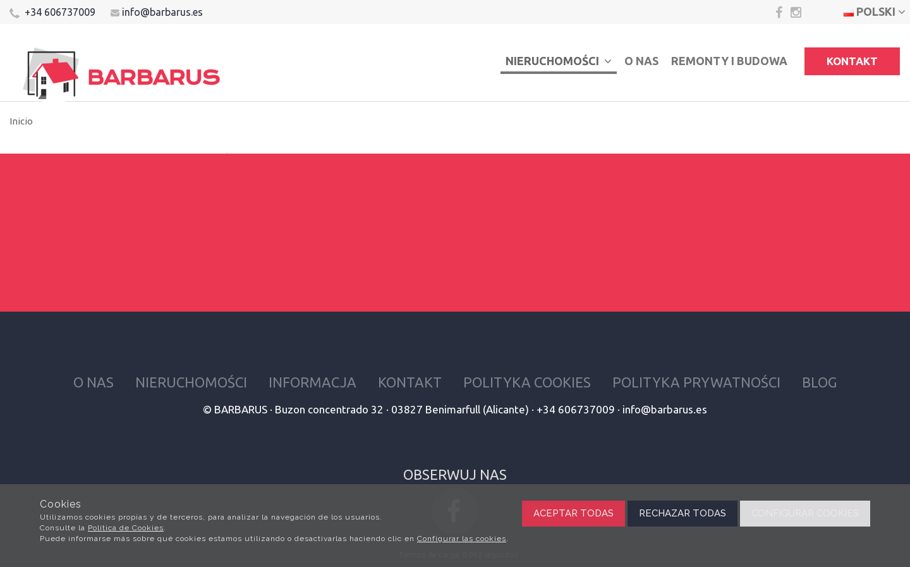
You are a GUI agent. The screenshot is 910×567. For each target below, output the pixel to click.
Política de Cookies (126, 527)
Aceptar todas (573, 513)
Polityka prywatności (696, 382)
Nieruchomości (559, 60)
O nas (641, 60)
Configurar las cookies (461, 538)
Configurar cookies (805, 513)
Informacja (312, 382)
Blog (819, 382)
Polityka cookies (527, 382)
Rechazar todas (682, 513)
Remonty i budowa (729, 60)
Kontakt (852, 61)
